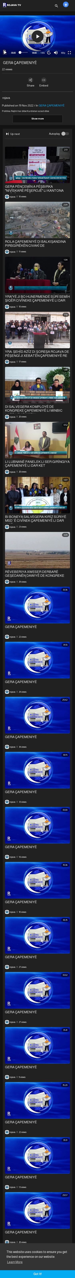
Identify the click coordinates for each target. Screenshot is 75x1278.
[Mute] (56, 53)
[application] (37, 36)
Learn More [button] (15, 1262)
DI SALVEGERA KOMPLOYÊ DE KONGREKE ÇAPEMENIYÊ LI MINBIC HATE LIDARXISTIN (33, 410)
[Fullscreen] (69, 53)
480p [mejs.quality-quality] (63, 53)
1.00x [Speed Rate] (43, 53)
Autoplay (54, 133)
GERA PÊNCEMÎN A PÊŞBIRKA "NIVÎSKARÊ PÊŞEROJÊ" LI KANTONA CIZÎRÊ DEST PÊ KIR (34, 191)
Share (30, 82)
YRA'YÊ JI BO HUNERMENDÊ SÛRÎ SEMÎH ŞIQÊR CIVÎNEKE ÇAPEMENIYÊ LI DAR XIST (37, 300)
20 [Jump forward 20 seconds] (49, 52)
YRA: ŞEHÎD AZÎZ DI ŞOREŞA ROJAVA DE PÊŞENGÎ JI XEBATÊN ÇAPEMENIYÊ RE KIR (37, 356)
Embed (43, 82)
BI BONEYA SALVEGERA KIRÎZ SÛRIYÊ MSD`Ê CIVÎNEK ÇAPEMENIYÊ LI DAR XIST (35, 520)
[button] (38, 36)
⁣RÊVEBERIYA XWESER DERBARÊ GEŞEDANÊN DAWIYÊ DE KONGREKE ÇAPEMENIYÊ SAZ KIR (34, 576)
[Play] (5, 53)
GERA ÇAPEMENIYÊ (52, 105)
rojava (6, 97)
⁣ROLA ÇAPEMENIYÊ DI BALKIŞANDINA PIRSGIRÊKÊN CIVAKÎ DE (35, 244)
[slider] (24, 52)
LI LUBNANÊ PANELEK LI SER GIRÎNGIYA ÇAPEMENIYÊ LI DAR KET (37, 463)
